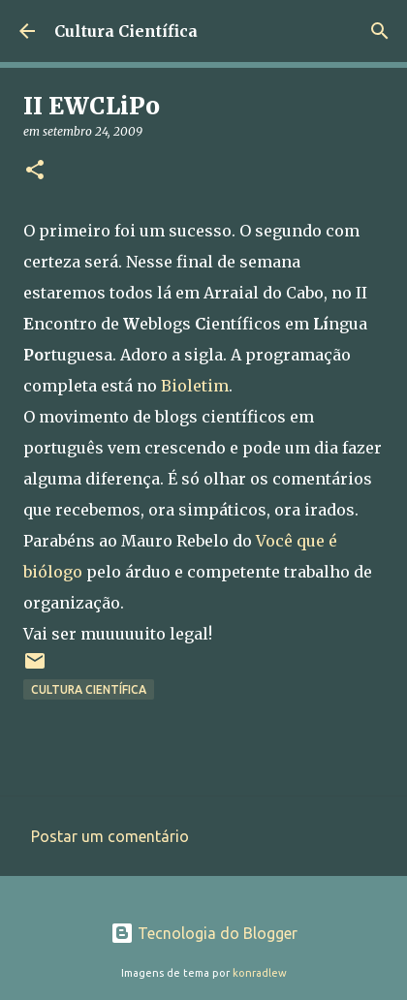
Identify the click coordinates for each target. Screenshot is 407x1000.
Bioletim (195, 385)
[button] (35, 171)
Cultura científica (88, 689)
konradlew (260, 973)
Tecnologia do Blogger (203, 933)
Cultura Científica (126, 31)
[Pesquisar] (379, 31)
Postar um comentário (110, 836)
